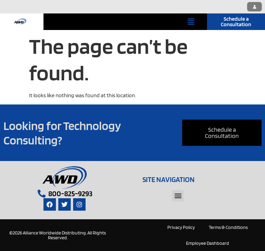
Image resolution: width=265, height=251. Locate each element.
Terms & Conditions (228, 227)
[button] (191, 21)
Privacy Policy (181, 227)
